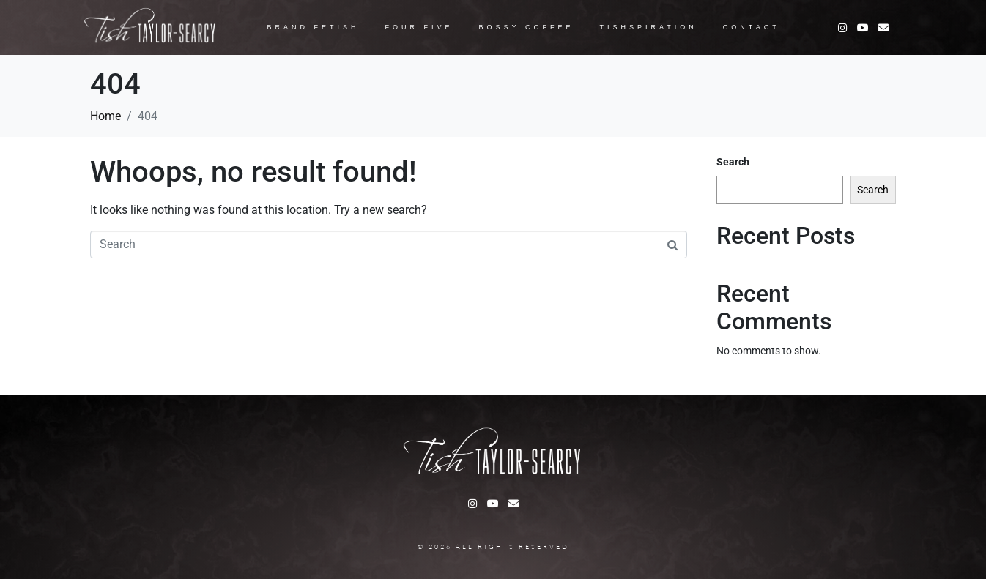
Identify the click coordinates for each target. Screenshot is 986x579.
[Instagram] (842, 28)
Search (732, 162)
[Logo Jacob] (150, 27)
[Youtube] (863, 28)
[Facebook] (883, 28)
